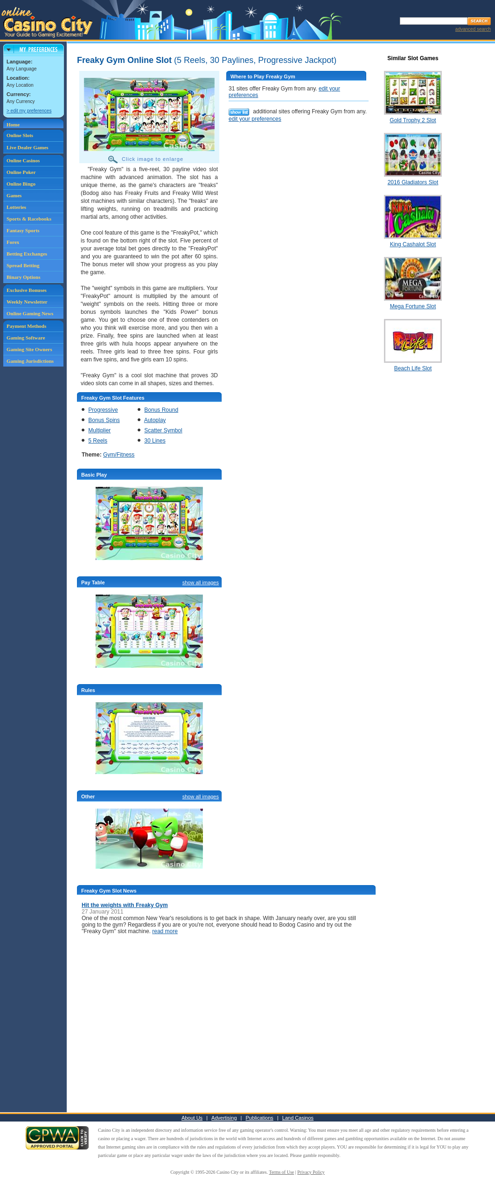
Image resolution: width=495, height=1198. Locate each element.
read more (165, 931)
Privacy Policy (311, 1172)
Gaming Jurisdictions (30, 361)
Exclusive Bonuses (27, 290)
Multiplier (99, 430)
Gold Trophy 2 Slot (413, 120)
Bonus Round (161, 410)
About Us (191, 1118)
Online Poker (21, 172)
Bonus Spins (103, 420)
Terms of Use (281, 1172)
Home (13, 124)
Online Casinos (23, 160)
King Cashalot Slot (413, 244)
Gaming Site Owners (29, 349)
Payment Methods (26, 326)
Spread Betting (23, 265)
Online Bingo (21, 184)
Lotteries (16, 207)
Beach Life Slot (413, 368)
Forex (13, 242)
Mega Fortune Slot (413, 306)
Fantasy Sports (23, 230)
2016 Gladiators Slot (413, 182)
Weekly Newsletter (27, 302)
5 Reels (97, 440)
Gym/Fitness (118, 454)
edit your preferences (255, 119)
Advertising (224, 1118)
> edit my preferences (29, 110)
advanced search (473, 29)
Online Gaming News (30, 313)
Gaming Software (26, 337)
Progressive (103, 410)
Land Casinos (298, 1118)
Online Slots (20, 135)
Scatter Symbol (163, 430)
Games (14, 195)
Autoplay (155, 420)
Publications (259, 1118)
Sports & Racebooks (29, 219)
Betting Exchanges (27, 253)
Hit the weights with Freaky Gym (125, 905)
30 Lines (154, 440)
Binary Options (23, 277)
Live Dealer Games (28, 147)
